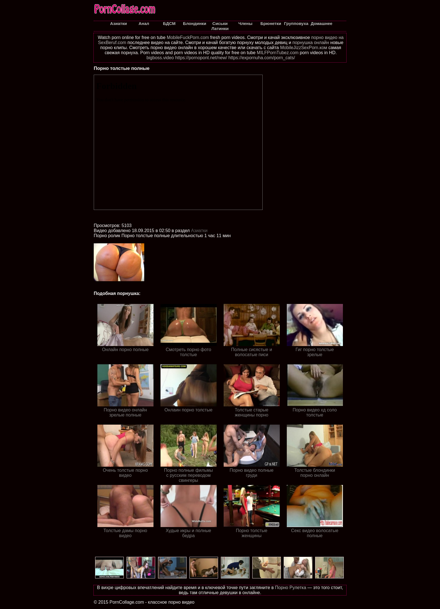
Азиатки (199, 230)
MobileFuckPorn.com (188, 37)
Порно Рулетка (290, 587)
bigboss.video (160, 57)
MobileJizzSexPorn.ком (303, 47)
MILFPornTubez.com (278, 52)
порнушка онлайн (310, 42)
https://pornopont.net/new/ (201, 57)
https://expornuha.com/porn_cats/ (261, 57)
